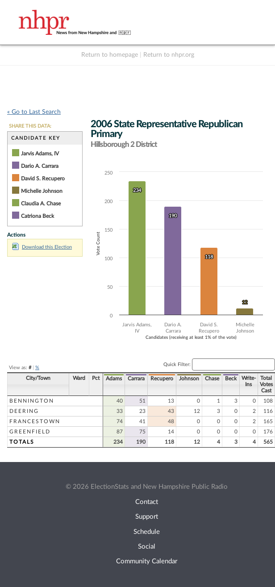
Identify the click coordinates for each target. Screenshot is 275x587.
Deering (24, 411)
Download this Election (42, 247)
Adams (114, 378)
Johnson (189, 378)
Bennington (31, 401)
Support (146, 516)
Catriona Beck (37, 216)
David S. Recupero (43, 178)
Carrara (136, 378)
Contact (146, 502)
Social (146, 546)
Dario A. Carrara (39, 166)
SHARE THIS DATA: (30, 126)
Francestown (34, 421)
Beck (231, 378)
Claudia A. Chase (41, 203)
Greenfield (29, 431)
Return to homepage (109, 55)
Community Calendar (146, 561)
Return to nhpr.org (168, 55)
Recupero (161, 378)
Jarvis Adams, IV (40, 153)
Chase (212, 378)
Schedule (146, 532)
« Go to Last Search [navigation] (34, 112)
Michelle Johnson (41, 191)
